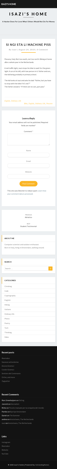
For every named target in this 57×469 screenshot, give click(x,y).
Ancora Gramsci (8, 366)
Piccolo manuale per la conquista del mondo (26, 408)
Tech (6, 328)
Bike (25, 103)
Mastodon (6, 358)
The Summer (15, 415)
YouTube (5, 454)
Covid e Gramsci (8, 369)
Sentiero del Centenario (11, 373)
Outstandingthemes (42, 465)
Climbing (8, 286)
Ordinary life (16, 101)
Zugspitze (6, 381)
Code (6, 291)
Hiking (7, 305)
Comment (28, 131)
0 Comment (42, 49)
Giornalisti (15, 404)
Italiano (7, 309)
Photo (7, 318)
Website (28, 172)
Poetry (7, 323)
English (7, 101)
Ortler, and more (8, 377)
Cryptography (9, 295)
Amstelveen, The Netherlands (22, 419)
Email (28, 161)
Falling (21, 400)
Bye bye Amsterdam (18, 411)
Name (28, 150)
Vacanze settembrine (10, 362)
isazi (14, 49)
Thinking (8, 332)
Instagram (6, 442)
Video (6, 337)
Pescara (49, 103)
